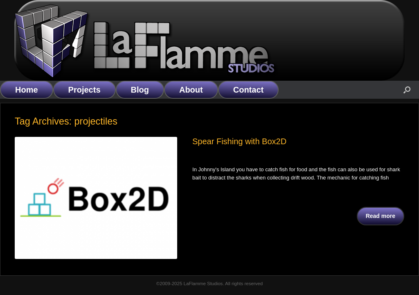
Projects (84, 89)
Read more (380, 216)
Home (26, 89)
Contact (248, 89)
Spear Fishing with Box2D (239, 141)
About (191, 89)
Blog (140, 89)
